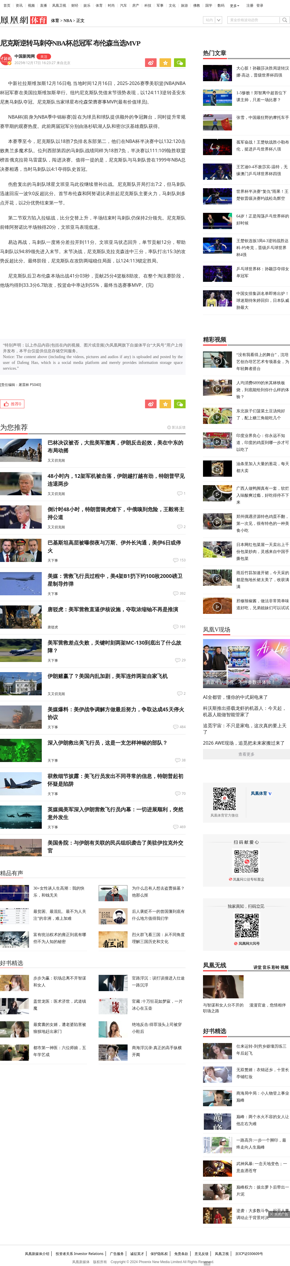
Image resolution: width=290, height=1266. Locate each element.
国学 (208, 5)
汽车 (123, 5)
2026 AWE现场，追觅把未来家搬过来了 (244, 743)
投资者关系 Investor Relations (80, 1253)
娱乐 (87, 5)
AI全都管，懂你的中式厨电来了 (235, 697)
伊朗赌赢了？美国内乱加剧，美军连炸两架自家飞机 (108, 675)
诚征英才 (137, 1253)
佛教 (196, 5)
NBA (68, 21)
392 (183, 593)
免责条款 (181, 1253)
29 (184, 660)
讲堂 (257, 967)
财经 (74, 5)
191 (183, 627)
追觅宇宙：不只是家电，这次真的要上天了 (245, 728)
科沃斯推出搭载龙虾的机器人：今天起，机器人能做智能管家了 (245, 711)
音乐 (266, 967)
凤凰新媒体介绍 (37, 1253)
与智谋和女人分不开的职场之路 (223, 1007)
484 (183, 727)
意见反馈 (202, 1253)
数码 (220, 5)
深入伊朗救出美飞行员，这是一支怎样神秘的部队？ (108, 742)
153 (183, 560)
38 (184, 760)
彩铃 (275, 967)
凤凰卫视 (59, 5)
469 (183, 827)
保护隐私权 (159, 1253)
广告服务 (117, 1253)
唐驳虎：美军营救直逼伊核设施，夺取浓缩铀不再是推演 (113, 609)
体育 (99, 5)
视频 (31, 5)
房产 (135, 5)
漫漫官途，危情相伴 (267, 1005)
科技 (147, 5)
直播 (43, 5)
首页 (6, 5)
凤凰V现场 (216, 629)
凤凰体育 (259, 793)
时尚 (111, 5)
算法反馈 (179, 427)
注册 (249, 5)
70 (184, 793)
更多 (233, 6)
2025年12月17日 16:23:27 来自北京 (42, 62)
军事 (160, 5)
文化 (172, 5)
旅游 (184, 5)
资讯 (19, 5)
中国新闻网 (24, 56)
